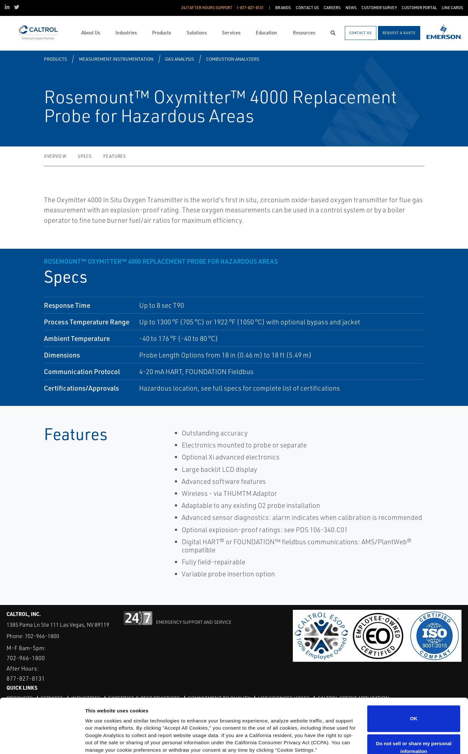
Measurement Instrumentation (116, 59)
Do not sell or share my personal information (414, 699)
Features (114, 156)
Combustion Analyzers (232, 59)
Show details (100, 741)
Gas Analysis (179, 59)
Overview (55, 156)
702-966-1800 (42, 636)
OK (414, 670)
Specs (85, 156)
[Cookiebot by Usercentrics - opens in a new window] (42, 741)
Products (55, 59)
